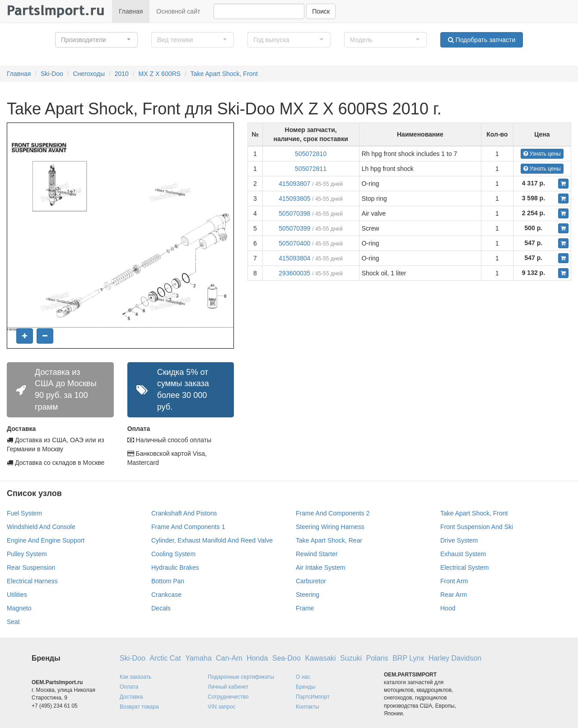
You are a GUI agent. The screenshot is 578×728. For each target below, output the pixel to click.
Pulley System (27, 554)
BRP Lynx (408, 658)
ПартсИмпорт (313, 697)
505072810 (310, 153)
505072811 (310, 168)
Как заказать (135, 677)
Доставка (131, 697)
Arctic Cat (165, 658)
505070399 (294, 228)
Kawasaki (320, 658)
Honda (257, 658)
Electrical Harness (32, 581)
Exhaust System (463, 554)
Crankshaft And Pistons (184, 513)
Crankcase (166, 594)
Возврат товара (139, 707)
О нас (303, 677)
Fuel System (24, 513)
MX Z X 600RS (160, 73)
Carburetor (311, 581)
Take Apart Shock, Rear (329, 540)
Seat (13, 621)
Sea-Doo (286, 658)
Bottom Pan (167, 581)
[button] (96, 39)
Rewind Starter (317, 554)
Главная (131, 11)
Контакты (307, 707)
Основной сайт (178, 11)
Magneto (19, 608)
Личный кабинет (228, 687)
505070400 (294, 243)
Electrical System (464, 567)
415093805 (294, 198)
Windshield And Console (41, 526)
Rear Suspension (31, 567)
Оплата (129, 687)
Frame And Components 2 (332, 513)
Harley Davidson (455, 658)
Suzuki (351, 658)
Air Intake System (320, 567)
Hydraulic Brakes (175, 567)
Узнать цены (542, 154)
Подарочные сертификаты (241, 677)
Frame (305, 608)
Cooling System (173, 554)
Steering (307, 594)
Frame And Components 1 (188, 526)
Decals (161, 608)
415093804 (294, 258)
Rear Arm (453, 594)
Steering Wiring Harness (330, 526)
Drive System (459, 540)
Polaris (377, 658)
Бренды (305, 687)
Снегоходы (89, 73)
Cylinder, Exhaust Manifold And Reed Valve (212, 540)
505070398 (294, 213)
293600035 (294, 273)
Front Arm (454, 581)
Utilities (17, 594)
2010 (122, 73)
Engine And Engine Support (45, 540)
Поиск (321, 11)
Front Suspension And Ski (476, 526)
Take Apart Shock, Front (224, 73)
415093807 (294, 183)
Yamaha (198, 658)
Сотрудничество (228, 697)
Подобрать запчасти (481, 39)
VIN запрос (221, 707)
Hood (447, 608)
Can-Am (229, 658)
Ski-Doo (52, 73)
